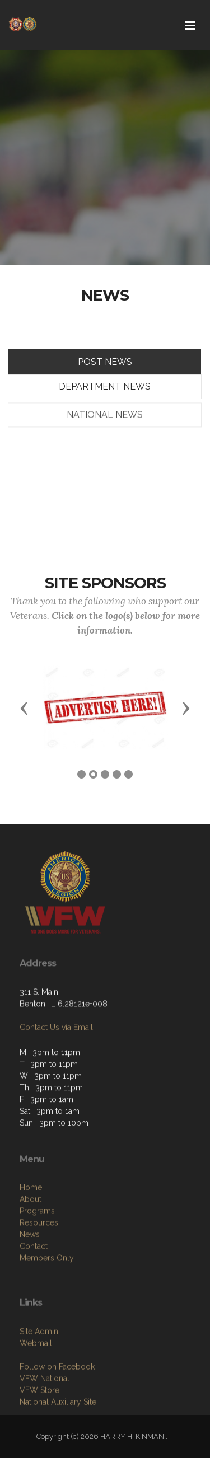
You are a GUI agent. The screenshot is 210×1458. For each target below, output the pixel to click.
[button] (24, 707)
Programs (37, 1256)
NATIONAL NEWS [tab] (105, 433)
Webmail (36, 1384)
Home (31, 1233)
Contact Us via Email (56, 1055)
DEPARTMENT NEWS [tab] (105, 386)
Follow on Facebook (57, 1407)
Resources (39, 1268)
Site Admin (39, 1372)
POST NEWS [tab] (105, 362)
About (30, 1244)
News (30, 1280)
